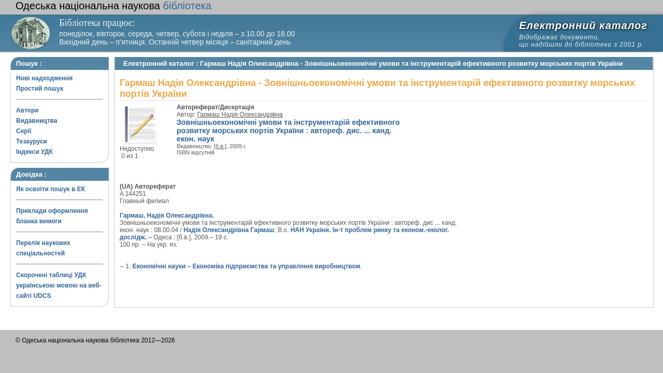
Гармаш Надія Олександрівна (240, 114)
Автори (27, 110)
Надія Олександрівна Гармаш (228, 230)
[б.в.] (220, 146)
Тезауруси (31, 141)
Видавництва (36, 120)
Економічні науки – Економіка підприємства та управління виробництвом (247, 266)
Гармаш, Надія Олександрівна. (167, 215)
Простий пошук (39, 88)
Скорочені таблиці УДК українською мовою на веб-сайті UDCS (59, 285)
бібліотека (113, 5)
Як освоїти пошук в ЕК (50, 189)
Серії (23, 131)
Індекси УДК (34, 151)
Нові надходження (44, 78)
